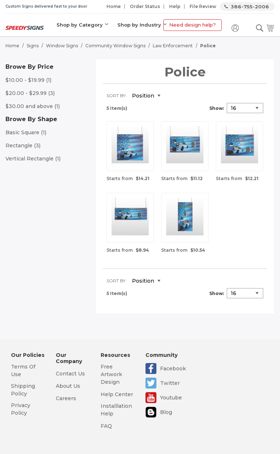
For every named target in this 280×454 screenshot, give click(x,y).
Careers (66, 398)
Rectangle (22, 145)
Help (174, 6)
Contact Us (70, 373)
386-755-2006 (250, 6)
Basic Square (25, 132)
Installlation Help (116, 410)
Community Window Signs (115, 45)
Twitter (170, 383)
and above (32, 106)
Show (216, 108)
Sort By (115, 95)
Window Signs (62, 45)
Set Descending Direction (171, 96)
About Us (68, 386)
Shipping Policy (23, 390)
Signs (33, 45)
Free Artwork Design (111, 374)
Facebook (173, 368)
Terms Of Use (23, 370)
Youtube (171, 397)
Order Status (145, 6)
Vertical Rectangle (33, 158)
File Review (203, 6)
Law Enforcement (173, 45)
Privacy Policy (20, 409)
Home (113, 6)
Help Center (117, 394)
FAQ (106, 426)
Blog (166, 412)
